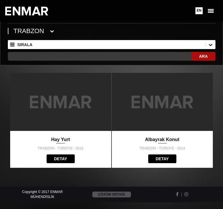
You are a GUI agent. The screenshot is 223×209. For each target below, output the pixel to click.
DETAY (60, 158)
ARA (203, 56)
